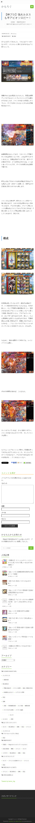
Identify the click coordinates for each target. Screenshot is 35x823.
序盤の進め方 (7, 688)
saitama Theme (18, 821)
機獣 (12, 748)
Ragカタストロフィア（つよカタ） (18, 744)
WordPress (11, 821)
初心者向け (6, 684)
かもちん (14, 33)
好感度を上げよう (8, 692)
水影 (5, 705)
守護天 (4, 744)
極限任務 (27, 705)
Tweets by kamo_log (8, 781)
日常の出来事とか (8, 775)
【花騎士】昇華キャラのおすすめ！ (20, 646)
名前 (2, 506)
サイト (3, 519)
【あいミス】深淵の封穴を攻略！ (19, 611)
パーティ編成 (19, 710)
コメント (4, 483)
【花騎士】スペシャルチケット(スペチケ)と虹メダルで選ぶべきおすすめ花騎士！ (20, 563)
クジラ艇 (20, 705)
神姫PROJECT (21, 22)
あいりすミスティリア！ (10, 722)
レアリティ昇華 (20, 692)
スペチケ (5, 719)
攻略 (15, 36)
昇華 (12, 719)
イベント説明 (17, 688)
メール (3, 512)
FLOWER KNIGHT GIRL (10, 671)
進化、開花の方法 (27, 688)
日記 (4, 697)
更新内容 (6, 679)
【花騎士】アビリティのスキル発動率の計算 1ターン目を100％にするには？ (20, 602)
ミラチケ (5, 753)
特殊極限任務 (12, 705)
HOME (13, 22)
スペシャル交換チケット (15, 760)
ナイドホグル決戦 (8, 710)
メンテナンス (6, 675)
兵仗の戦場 (6, 748)
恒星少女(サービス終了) (9, 767)
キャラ (11, 715)
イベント (28, 727)
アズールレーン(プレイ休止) (11, 733)
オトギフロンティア (8, 756)
